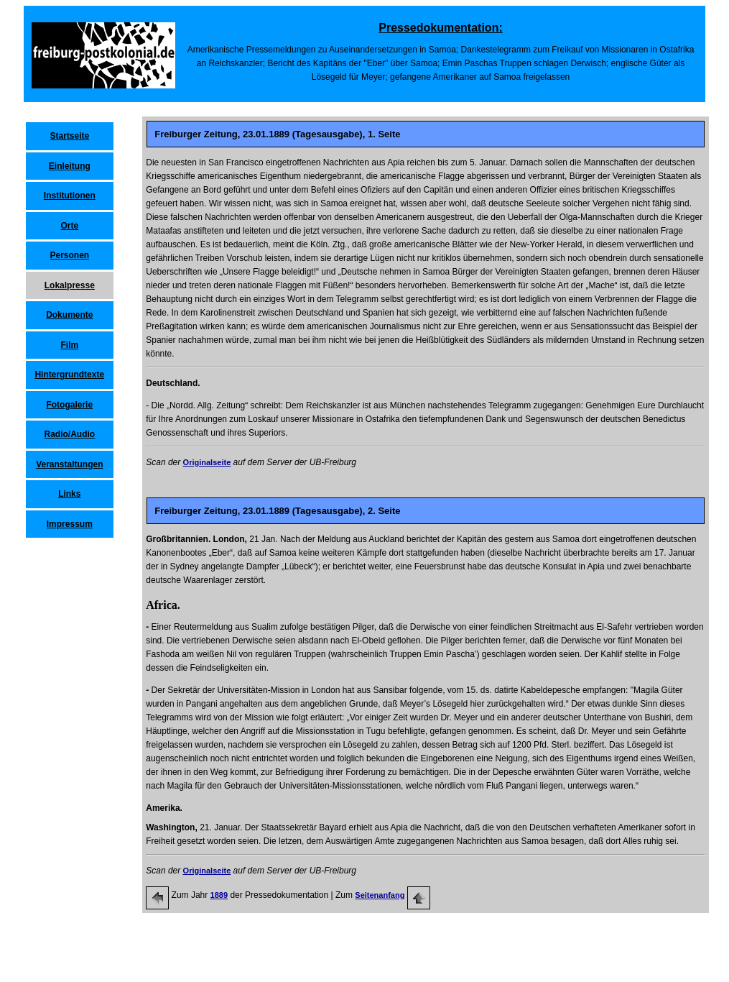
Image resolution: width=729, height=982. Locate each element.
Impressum (70, 524)
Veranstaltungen (69, 464)
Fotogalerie (69, 405)
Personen (69, 255)
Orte (69, 226)
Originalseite (207, 462)
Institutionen (70, 196)
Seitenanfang (379, 895)
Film (69, 345)
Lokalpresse (70, 285)
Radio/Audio (69, 434)
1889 (219, 895)
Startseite (69, 136)
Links (69, 494)
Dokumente (69, 315)
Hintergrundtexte (69, 375)
